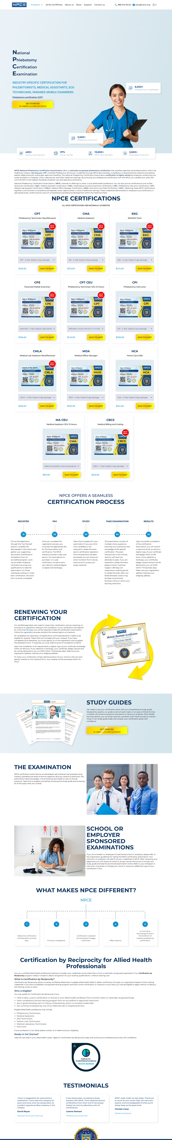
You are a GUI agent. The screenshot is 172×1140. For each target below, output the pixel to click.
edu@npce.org (141, 4)
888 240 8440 (122, 4)
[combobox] (37, 260)
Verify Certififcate (54, 5)
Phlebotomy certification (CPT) (27, 97)
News (78, 5)
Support (88, 5)
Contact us (99, 5)
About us (69, 5)
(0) (154, 4)
